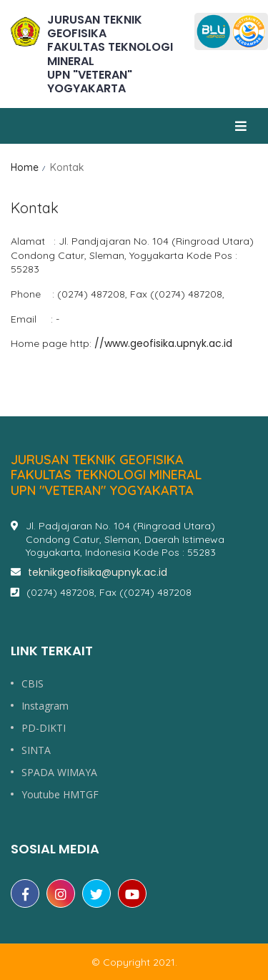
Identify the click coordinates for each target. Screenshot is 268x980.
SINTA (36, 750)
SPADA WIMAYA (59, 772)
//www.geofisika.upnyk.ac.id (163, 343)
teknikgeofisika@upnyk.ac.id (97, 572)
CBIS (32, 683)
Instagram (45, 706)
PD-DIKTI (43, 728)
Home (25, 167)
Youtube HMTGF (60, 794)
